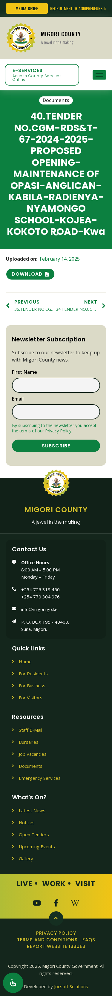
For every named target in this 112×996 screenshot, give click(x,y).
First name (24, 372)
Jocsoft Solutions (71, 986)
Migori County (61, 37)
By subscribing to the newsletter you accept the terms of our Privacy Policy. (54, 428)
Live (25, 884)
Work (54, 884)
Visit (85, 884)
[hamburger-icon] (99, 75)
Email (18, 399)
